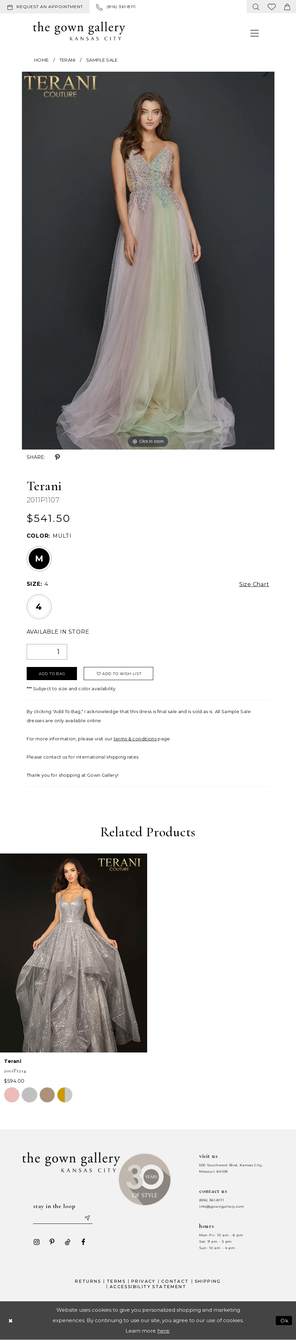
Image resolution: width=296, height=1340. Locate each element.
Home (41, 60)
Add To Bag (52, 673)
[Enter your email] (62, 1218)
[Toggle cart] (287, 6)
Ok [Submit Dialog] (284, 1320)
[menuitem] (46, 6)
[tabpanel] (148, 260)
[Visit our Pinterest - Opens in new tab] (52, 1242)
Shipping (208, 1281)
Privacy (143, 1281)
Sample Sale (102, 60)
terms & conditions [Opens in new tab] (135, 738)
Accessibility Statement (148, 1286)
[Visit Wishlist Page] (272, 6)
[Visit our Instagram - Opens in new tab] (36, 1242)
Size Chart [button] (254, 584)
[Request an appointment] (44, 6)
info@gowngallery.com (221, 1206)
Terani (67, 60)
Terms (116, 1281)
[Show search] (256, 6)
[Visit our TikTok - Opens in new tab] (67, 1242)
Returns (88, 1281)
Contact (175, 1281)
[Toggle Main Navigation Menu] (254, 32)
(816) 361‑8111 (211, 1200)
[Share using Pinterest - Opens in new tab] (57, 457)
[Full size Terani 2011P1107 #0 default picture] (148, 260)
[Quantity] (47, 652)
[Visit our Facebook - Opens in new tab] (83, 1242)
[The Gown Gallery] (79, 31)
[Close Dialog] (10, 1320)
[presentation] (73, 952)
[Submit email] (86, 1218)
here (163, 1331)
